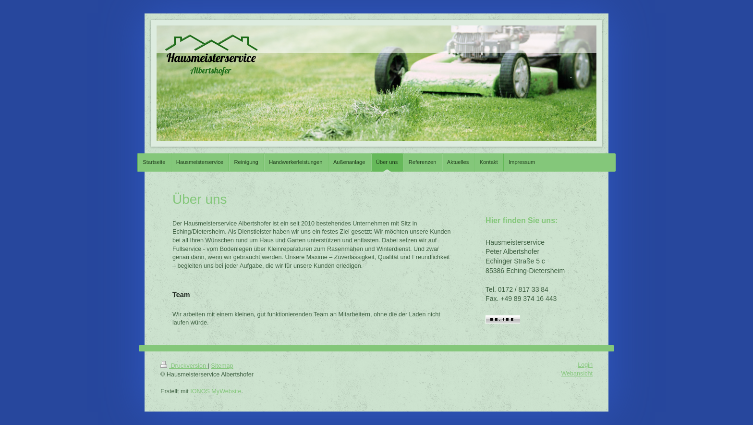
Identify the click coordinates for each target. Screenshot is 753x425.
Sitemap (222, 365)
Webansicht (577, 373)
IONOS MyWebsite (215, 391)
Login (585, 365)
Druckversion (183, 365)
